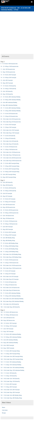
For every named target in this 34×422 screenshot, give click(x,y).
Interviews (5, 410)
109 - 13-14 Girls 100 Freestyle (9, 323)
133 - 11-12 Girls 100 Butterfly (8, 373)
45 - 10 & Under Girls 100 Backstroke (10, 152)
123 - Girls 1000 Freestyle (7, 345)
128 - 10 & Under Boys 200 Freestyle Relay (12, 359)
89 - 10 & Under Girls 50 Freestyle (9, 276)
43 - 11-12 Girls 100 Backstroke (9, 147)
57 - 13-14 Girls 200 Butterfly (8, 188)
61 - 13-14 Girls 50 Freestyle (8, 199)
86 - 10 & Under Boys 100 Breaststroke (11, 268)
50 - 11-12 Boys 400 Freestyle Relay (10, 166)
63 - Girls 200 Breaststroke (8, 204)
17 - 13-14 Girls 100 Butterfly (8, 86)
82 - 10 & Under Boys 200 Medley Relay (11, 257)
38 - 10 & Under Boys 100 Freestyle (10, 133)
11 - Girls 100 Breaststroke (8, 69)
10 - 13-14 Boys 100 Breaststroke (9, 66)
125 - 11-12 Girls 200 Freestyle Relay (10, 351)
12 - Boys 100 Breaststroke (8, 72)
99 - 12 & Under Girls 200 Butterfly (10, 304)
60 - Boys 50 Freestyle (6, 196)
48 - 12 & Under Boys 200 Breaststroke (11, 160)
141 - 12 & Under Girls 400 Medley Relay (11, 395)
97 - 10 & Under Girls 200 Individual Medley (12, 298)
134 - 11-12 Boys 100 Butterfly (9, 376)
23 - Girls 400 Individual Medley (9, 102)
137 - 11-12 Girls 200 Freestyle (9, 384)
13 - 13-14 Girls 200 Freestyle (8, 75)
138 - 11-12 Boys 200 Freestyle (9, 387)
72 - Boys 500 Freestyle (7, 229)
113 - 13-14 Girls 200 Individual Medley (11, 334)
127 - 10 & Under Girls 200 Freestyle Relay (12, 356)
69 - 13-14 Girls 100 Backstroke (9, 221)
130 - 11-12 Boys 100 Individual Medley (11, 364)
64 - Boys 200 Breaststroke (8, 207)
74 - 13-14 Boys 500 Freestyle (8, 235)
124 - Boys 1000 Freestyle (7, 348)
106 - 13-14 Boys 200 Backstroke (9, 315)
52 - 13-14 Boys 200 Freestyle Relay (10, 171)
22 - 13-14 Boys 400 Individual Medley (11, 99)
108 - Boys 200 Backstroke (8, 320)
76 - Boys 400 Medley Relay (8, 240)
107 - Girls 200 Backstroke (7, 317)
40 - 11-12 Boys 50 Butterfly (8, 138)
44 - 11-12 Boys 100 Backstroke (9, 149)
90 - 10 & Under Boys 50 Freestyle (9, 279)
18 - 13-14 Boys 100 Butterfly (8, 88)
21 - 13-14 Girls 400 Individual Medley (10, 97)
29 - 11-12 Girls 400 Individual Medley (10, 108)
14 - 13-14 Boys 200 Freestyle (8, 77)
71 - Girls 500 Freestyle (7, 226)
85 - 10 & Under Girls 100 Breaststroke (11, 265)
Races (3, 407)
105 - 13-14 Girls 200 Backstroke (9, 312)
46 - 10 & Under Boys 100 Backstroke (10, 155)
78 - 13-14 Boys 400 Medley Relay (9, 246)
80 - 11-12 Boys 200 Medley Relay (9, 251)
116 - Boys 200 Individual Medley (9, 342)
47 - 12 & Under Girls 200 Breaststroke (11, 158)
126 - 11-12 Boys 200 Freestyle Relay (10, 353)
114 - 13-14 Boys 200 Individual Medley (11, 337)
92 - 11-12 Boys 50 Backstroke (9, 285)
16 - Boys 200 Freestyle (7, 83)
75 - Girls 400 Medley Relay (8, 238)
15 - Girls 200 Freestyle (7, 80)
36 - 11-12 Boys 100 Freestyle (8, 127)
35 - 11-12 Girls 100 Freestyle (8, 124)
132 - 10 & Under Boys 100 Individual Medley (12, 370)
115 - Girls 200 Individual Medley (9, 340)
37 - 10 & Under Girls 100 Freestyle (10, 130)
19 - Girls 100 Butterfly (6, 91)
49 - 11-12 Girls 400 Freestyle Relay (10, 163)
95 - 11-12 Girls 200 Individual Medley (10, 293)
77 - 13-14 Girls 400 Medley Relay (9, 243)
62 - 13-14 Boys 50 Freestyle (8, 201)
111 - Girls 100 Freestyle (7, 329)
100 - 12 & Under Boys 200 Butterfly (10, 307)
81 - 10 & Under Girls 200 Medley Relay (11, 254)
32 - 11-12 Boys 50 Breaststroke (9, 116)
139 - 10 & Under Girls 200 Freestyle (10, 389)
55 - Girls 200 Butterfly (6, 182)
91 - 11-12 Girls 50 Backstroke (8, 282)
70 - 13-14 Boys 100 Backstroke (9, 224)
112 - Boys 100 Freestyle (7, 331)
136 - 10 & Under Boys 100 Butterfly (10, 381)
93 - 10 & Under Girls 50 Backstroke (10, 287)
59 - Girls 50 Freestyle (6, 193)
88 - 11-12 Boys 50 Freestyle (8, 273)
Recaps (4, 413)
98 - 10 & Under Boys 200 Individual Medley (12, 301)
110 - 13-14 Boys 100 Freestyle (9, 326)
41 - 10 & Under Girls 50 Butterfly (9, 141)
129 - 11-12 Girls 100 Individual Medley (11, 362)
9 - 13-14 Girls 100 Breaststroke (9, 63)
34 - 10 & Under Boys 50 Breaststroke (11, 122)
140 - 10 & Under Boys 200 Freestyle (10, 392)
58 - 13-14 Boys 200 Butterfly (8, 190)
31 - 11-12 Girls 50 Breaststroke (9, 113)
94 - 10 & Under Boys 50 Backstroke (10, 290)
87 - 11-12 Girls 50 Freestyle (8, 271)
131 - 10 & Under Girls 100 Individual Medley (12, 367)
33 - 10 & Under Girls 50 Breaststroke (10, 119)
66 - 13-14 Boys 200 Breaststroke (9, 213)
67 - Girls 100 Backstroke (7, 215)
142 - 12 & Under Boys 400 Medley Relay (11, 398)
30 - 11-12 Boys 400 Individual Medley (11, 110)
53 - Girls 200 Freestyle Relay (8, 174)
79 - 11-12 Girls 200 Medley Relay (9, 249)
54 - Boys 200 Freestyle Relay (8, 177)
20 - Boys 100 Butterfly (7, 94)
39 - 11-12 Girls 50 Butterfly (8, 135)
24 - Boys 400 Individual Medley (9, 105)
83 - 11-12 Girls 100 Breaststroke (9, 260)
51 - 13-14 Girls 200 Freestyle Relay (10, 169)
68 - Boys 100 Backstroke (7, 218)
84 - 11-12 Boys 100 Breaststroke (9, 262)
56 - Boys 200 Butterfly (7, 185)
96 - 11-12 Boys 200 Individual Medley (11, 296)
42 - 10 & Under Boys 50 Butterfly (9, 144)
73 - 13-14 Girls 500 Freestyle (8, 232)
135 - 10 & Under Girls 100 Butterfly (10, 378)
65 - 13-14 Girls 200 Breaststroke (9, 210)
